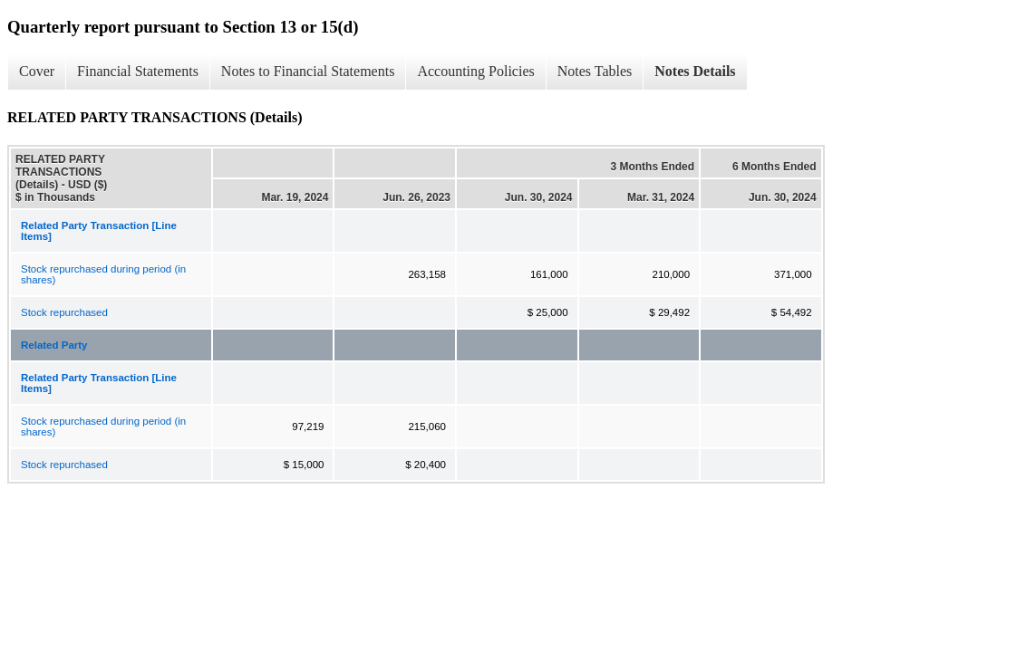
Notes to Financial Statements (308, 71)
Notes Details (694, 71)
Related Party (54, 345)
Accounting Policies (475, 71)
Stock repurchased (64, 312)
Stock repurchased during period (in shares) (103, 274)
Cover (36, 71)
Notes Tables (595, 71)
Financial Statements (137, 71)
